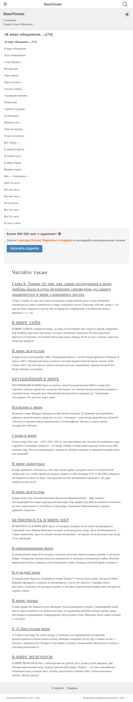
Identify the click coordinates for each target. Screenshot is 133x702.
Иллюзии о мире (27, 407)
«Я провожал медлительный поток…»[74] (103, 698)
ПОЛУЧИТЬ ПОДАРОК (24, 248)
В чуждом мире (26, 572)
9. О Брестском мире (31, 628)
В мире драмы (25, 600)
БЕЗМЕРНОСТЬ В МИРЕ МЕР (40, 520)
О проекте (58, 688)
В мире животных (28, 463)
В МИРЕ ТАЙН (26, 322)
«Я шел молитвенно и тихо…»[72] (23, 698)
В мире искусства (28, 351)
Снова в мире (24, 435)
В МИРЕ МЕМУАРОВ (32, 657)
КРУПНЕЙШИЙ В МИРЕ (35, 379)
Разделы (72, 688)
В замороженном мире (32, 548)
